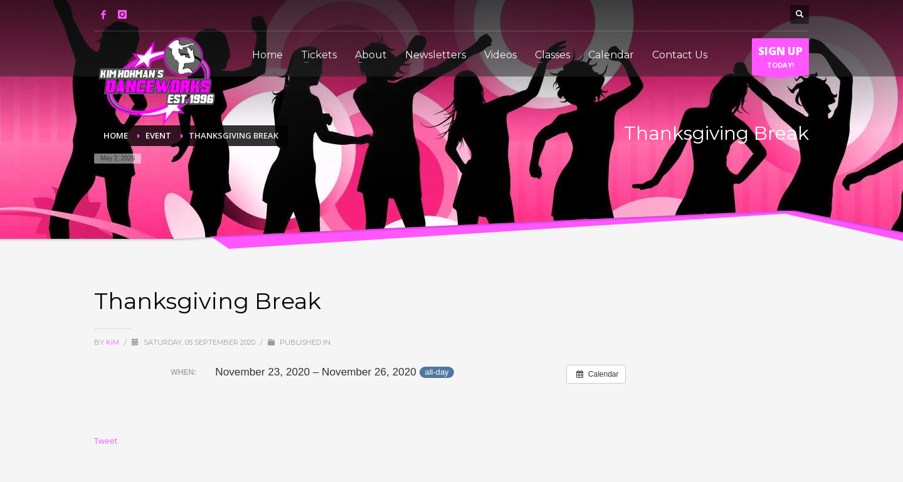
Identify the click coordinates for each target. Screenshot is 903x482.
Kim (113, 342)
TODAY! (780, 59)
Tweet (105, 440)
